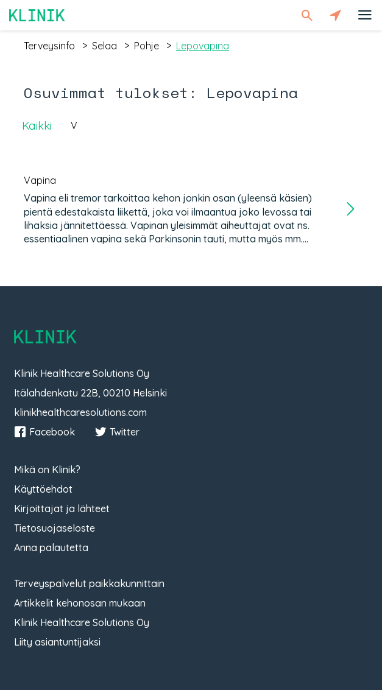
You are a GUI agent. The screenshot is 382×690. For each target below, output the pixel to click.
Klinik (37, 15)
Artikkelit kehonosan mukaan (80, 603)
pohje (146, 46)
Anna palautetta (51, 547)
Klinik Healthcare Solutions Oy (81, 622)
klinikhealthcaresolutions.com (80, 412)
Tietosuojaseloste (54, 528)
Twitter (117, 432)
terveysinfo (49, 46)
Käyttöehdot (43, 489)
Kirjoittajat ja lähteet (62, 508)
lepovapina (202, 46)
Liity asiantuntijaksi (57, 642)
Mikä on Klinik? (47, 469)
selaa (104, 46)
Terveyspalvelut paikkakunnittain (89, 583)
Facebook (44, 432)
